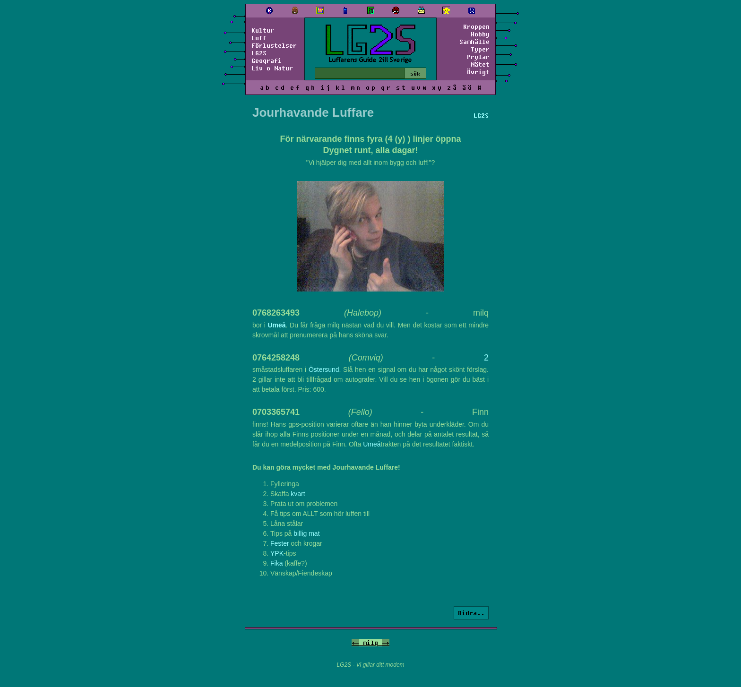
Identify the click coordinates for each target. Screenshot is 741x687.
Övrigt (478, 72)
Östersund (324, 369)
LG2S (259, 53)
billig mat (306, 533)
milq (370, 642)
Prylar (478, 56)
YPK (277, 553)
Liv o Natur (272, 68)
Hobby (480, 34)
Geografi (266, 60)
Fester (279, 543)
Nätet (480, 64)
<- (355, 642)
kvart (298, 494)
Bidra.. (471, 613)
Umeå (276, 325)
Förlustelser (274, 45)
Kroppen (476, 26)
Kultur (262, 30)
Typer (480, 49)
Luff (259, 38)
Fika (276, 563)
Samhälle (474, 41)
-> (385, 642)
